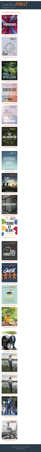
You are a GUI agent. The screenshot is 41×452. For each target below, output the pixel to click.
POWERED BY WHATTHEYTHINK (20, 448)
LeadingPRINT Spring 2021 (9, 215)
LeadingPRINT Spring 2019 (9, 395)
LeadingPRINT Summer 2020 (9, 283)
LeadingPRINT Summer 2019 (9, 373)
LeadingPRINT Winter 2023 (9, 57)
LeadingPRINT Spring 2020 (9, 305)
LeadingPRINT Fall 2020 (9, 261)
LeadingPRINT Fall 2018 (9, 440)
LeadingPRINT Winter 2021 (9, 237)
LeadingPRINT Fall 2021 (9, 171)
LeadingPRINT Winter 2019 (9, 416)
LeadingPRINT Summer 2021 (9, 193)
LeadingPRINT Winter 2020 (9, 327)
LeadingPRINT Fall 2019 (9, 351)
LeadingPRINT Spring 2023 (9, 35)
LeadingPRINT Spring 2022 (9, 125)
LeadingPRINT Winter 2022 (9, 147)
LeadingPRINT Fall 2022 (9, 81)
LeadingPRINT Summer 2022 (9, 103)
